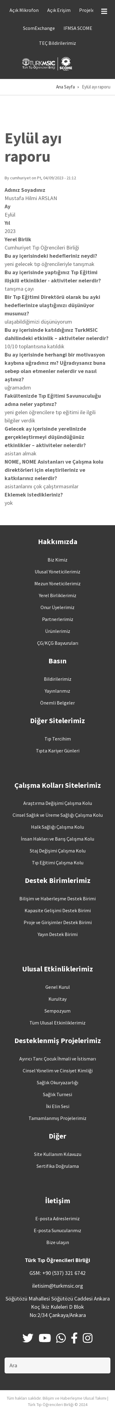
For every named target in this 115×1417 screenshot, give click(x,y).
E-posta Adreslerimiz (57, 1218)
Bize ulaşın (57, 1242)
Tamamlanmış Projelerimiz (57, 1118)
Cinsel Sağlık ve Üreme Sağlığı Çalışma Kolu (58, 815)
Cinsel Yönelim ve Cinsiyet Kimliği (58, 1070)
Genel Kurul (57, 987)
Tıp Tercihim (57, 739)
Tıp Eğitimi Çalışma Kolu (57, 862)
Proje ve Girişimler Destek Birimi (58, 922)
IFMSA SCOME (77, 28)
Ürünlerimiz (57, 631)
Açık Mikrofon (24, 10)
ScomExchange (39, 28)
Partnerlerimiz (57, 619)
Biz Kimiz (57, 560)
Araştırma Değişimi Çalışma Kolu (57, 803)
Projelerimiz (92, 10)
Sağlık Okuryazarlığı (57, 1082)
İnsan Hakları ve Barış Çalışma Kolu (57, 839)
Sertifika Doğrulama (57, 1166)
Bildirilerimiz (57, 679)
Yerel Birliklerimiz (57, 595)
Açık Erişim (59, 10)
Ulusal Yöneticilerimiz (57, 572)
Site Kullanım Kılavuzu (57, 1154)
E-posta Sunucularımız (57, 1230)
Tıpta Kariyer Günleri (57, 751)
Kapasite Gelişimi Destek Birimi (58, 910)
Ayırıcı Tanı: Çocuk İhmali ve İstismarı (57, 1059)
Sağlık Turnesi (57, 1094)
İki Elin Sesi (57, 1106)
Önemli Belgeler (57, 703)
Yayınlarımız (57, 691)
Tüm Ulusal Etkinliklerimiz (57, 1023)
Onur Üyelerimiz (57, 607)
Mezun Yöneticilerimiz (57, 583)
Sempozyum (57, 1011)
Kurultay (57, 999)
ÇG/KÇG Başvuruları (57, 643)
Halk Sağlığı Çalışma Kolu (57, 827)
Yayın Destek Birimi (58, 934)
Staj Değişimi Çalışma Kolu (58, 851)
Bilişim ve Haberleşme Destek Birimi (57, 898)
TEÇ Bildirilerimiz (57, 43)
